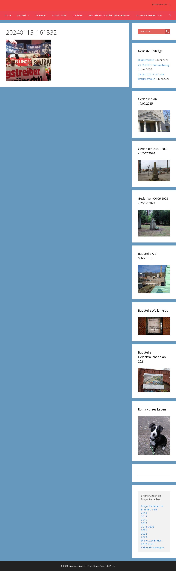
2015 (144, 516)
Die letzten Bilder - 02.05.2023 (152, 542)
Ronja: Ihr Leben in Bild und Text (152, 507)
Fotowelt (25, 15)
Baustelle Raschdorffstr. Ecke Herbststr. (109, 15)
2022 (144, 533)
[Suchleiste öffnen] (169, 15)
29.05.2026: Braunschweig (153, 65)
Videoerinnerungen (152, 547)
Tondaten (77, 15)
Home (8, 15)
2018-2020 (147, 526)
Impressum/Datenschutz (149, 15)
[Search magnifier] (167, 31)
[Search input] (152, 31)
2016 (144, 520)
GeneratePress (107, 565)
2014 (144, 513)
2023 (144, 537)
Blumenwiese (146, 60)
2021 (144, 530)
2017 (144, 523)
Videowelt (41, 15)
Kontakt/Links (59, 15)
